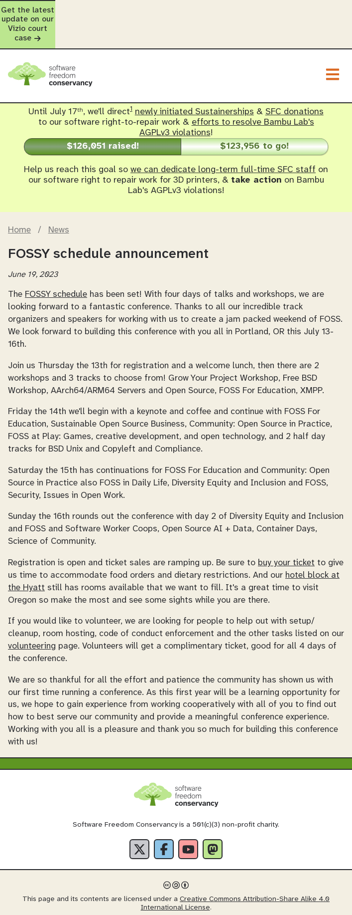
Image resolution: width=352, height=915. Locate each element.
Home (19, 202)
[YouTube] (188, 822)
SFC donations (294, 84)
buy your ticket (286, 534)
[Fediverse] (213, 822)
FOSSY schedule (56, 266)
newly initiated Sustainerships (194, 84)
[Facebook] (164, 822)
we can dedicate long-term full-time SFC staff (223, 142)
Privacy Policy (120, 905)
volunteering (32, 618)
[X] (139, 822)
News (58, 202)
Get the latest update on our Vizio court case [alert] (176, 10)
